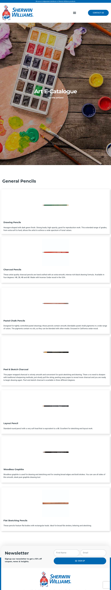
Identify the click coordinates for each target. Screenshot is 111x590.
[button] (74, 12)
